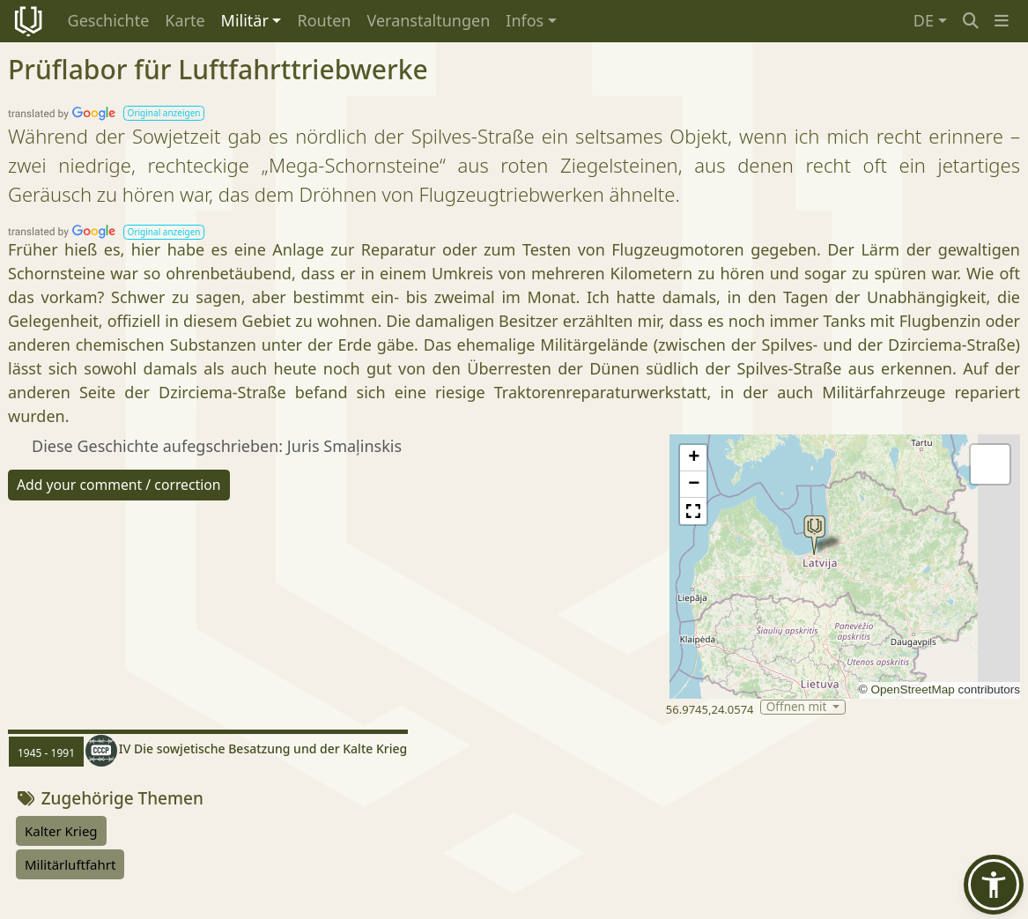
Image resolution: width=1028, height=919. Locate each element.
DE (923, 20)
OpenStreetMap (912, 689)
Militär (245, 20)
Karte (184, 20)
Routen (324, 20)
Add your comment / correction (119, 484)
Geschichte (109, 20)
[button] (1002, 21)
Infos (525, 20)
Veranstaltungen (428, 20)
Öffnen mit (798, 707)
